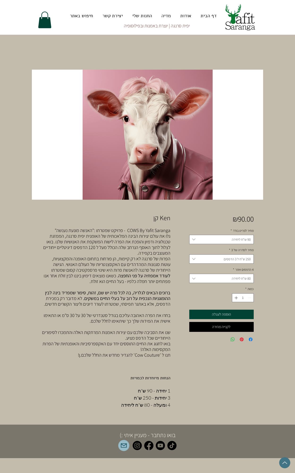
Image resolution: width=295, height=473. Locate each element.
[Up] (284, 462)
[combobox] (221, 239)
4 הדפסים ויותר (243, 269)
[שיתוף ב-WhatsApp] (233, 339)
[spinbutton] (243, 298)
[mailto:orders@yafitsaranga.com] (123, 445)
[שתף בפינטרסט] (241, 339)
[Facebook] (148, 445)
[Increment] (236, 298)
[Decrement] (250, 298)
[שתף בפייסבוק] (250, 339)
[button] (45, 20)
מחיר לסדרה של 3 (241, 250)
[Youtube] (160, 445)
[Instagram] (137, 445)
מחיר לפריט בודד (242, 230)
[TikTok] (172, 445)
